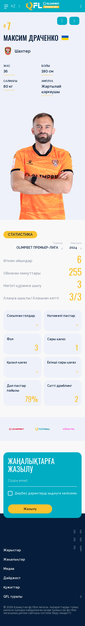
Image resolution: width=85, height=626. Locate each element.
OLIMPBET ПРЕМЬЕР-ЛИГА (37, 247)
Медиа (8, 569)
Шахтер (17, 50)
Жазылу (30, 509)
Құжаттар (11, 587)
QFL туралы (12, 596)
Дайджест (12, 578)
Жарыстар (12, 550)
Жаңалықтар (14, 559)
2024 (73, 247)
